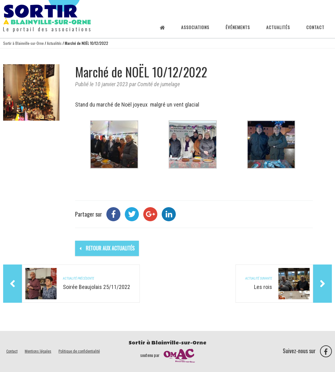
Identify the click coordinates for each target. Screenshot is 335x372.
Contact (315, 27)
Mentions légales (38, 351)
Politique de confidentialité (79, 351)
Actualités (278, 27)
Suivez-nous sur (307, 351)
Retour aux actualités (107, 248)
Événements (238, 27)
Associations (195, 27)
